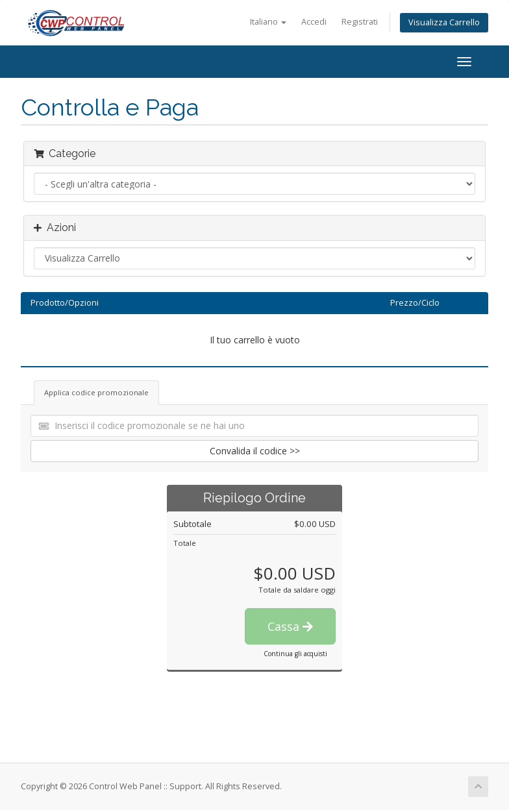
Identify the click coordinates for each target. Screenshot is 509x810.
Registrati (359, 21)
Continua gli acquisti (295, 653)
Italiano (268, 21)
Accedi (314, 21)
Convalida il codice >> (255, 451)
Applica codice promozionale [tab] (96, 392)
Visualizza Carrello (444, 22)
